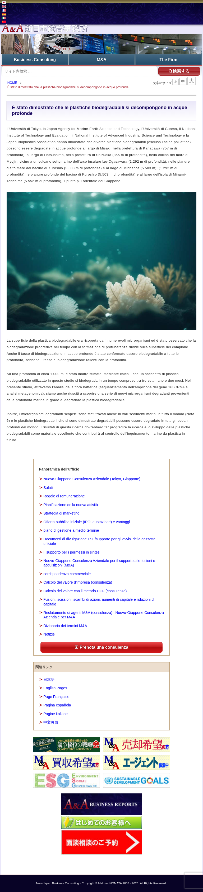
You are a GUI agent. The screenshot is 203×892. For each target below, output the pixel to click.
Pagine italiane (55, 714)
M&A (101, 59)
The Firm (168, 59)
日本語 (48, 679)
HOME (13, 83)
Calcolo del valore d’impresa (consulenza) (77, 582)
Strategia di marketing (61, 513)
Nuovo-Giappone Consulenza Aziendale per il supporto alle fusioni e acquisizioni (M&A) (99, 563)
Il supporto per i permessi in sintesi (71, 552)
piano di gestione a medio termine (71, 531)
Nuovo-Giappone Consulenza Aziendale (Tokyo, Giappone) (91, 479)
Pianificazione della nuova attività (70, 505)
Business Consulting (35, 59)
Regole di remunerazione (64, 496)
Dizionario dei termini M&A (65, 626)
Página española (57, 705)
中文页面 (50, 722)
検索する (178, 71)
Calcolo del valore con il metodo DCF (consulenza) (85, 591)
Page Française (56, 697)
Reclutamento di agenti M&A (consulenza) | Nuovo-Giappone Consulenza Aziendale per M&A (103, 615)
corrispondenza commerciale (67, 574)
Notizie (49, 634)
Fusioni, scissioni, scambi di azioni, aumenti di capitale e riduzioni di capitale (98, 602)
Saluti (48, 488)
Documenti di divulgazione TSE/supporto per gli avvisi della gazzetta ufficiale (99, 541)
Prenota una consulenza (101, 647)
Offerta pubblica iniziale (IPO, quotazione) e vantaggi (86, 522)
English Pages (55, 688)
